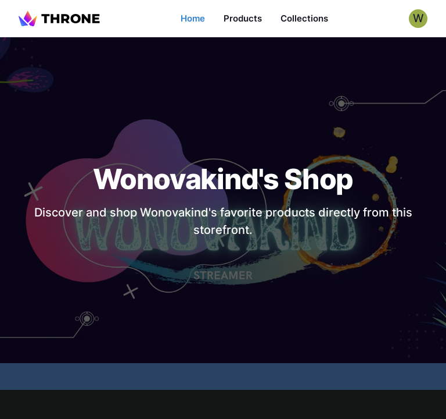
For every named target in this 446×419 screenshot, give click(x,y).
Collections (304, 18)
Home (193, 18)
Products (243, 18)
